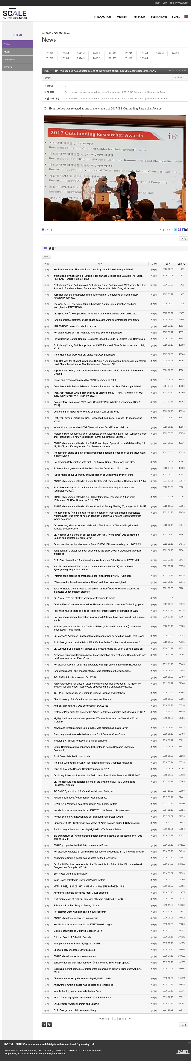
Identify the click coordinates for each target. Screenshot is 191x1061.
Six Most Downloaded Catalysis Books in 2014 (78, 930)
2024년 (65, 53)
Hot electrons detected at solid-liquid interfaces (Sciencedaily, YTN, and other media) (99, 851)
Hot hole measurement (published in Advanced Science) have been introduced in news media (99, 618)
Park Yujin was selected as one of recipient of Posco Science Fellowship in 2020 (96, 610)
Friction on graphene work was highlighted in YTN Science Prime (87, 829)
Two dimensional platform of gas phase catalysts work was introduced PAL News (96, 319)
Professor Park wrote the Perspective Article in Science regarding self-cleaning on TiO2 (99, 711)
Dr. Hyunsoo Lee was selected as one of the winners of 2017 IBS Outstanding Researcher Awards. (107, 71)
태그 (49, 1024)
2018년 (160, 53)
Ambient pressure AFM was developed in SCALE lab (81, 705)
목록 (183, 238)
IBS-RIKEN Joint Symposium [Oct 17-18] (76, 677)
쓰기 (183, 1024)
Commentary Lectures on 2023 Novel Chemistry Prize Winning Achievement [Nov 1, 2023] (97, 403)
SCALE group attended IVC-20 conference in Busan (81, 845)
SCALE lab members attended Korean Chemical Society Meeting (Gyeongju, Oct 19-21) (100, 506)
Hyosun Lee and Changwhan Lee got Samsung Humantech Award (88, 816)
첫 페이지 (105, 1018)
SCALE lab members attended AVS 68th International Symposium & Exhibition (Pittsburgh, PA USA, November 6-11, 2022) (94, 498)
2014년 (81, 58)
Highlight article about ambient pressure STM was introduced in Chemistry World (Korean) (95, 720)
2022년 (96, 53)
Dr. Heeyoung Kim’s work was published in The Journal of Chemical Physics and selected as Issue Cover (96, 527)
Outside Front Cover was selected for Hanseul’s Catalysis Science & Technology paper (99, 604)
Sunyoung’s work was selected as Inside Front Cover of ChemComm (89, 734)
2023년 (81, 53)
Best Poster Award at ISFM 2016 (70, 873)
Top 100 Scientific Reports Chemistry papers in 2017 (81, 768)
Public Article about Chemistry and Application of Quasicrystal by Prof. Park (93, 474)
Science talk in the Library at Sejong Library (76, 905)
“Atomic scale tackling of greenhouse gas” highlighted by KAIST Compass (92, 575)
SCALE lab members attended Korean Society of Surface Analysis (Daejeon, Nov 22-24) (100, 481)
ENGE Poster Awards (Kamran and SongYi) (76, 1003)
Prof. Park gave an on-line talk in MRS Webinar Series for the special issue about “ (97, 642)
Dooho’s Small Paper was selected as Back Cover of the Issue (86, 411)
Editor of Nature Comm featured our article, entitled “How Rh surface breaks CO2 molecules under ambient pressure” (96, 590)
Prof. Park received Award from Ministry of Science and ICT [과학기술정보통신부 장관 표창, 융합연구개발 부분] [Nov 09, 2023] (98, 394)
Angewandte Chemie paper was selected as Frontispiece (83, 984)
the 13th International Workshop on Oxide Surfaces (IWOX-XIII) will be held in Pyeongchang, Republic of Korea (94, 568)
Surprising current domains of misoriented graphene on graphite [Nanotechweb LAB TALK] (98, 970)
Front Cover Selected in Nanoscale (72, 756)
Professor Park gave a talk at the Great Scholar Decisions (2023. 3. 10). (91, 468)
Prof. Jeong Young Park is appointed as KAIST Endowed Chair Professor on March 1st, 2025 (99, 347)
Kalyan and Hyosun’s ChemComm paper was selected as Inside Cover (91, 727)
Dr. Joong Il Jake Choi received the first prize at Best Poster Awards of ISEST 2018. (97, 775)
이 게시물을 (165, 229)
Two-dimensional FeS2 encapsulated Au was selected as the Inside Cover (92, 670)
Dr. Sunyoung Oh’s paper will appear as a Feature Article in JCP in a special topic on (98, 648)
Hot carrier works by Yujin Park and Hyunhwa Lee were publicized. (88, 332)
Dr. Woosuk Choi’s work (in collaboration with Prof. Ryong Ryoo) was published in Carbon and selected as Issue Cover (96, 536)
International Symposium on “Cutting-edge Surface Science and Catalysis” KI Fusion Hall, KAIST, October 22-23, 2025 (98, 277)
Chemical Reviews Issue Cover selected (74, 949)
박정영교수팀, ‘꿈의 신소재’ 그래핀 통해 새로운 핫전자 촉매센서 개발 (89, 886)
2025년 (49, 53)
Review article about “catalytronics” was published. (80, 797)
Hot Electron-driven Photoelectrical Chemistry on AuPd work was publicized (93, 269)
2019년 (144, 53)
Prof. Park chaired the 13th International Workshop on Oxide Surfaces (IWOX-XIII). (97, 560)
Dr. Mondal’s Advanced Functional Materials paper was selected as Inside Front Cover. (99, 635)
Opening (8, 67)
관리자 (47, 77)
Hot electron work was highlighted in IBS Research (80, 911)
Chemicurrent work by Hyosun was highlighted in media (82, 978)
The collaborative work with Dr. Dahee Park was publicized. (84, 354)
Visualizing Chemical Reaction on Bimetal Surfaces (80, 740)
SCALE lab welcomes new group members (76, 918)
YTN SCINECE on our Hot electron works (75, 326)
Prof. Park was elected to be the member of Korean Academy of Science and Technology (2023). (94, 489)
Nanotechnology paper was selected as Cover (77, 991)
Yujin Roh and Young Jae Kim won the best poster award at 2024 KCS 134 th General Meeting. (98, 372)
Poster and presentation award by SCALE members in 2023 (85, 380)
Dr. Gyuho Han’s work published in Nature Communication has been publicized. (95, 313)
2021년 (112, 53)
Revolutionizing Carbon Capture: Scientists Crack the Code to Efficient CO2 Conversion (99, 338)
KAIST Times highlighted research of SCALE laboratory (82, 997)
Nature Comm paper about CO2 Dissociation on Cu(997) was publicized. (92, 427)
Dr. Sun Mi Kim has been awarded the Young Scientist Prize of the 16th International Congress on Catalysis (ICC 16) (98, 866)
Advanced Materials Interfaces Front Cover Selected (81, 892)
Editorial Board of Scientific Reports (72, 937)
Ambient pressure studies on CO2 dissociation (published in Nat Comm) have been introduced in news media (97, 628)
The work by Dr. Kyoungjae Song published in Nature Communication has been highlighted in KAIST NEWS (95, 305)
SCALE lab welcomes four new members (75, 956)
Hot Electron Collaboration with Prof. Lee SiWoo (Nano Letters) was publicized (94, 462)
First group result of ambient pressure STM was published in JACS (88, 899)
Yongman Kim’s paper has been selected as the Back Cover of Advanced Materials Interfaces (97, 552)
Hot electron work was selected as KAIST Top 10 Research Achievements (92, 810)
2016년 (49, 58)
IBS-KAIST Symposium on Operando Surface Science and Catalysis (89, 692)
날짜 (168, 263)
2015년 (65, 58)
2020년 (128, 53)
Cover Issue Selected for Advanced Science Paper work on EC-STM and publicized (97, 386)
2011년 (128, 58)
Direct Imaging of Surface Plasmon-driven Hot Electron (82, 699)
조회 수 (182, 263)
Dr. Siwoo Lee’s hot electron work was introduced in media (84, 598)
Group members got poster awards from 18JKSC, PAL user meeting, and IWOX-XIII (97, 544)
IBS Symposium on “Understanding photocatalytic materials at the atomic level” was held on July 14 (98, 837)
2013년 (96, 58)
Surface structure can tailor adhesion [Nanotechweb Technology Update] (92, 962)
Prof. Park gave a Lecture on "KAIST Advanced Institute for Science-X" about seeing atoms (98, 419)
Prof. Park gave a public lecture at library (75, 1010)
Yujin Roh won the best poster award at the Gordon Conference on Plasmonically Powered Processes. (96, 296)
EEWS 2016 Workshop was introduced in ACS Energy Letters (85, 803)
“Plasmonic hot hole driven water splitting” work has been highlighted (90, 582)
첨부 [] (48, 229)
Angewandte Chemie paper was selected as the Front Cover (85, 857)
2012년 (112, 58)
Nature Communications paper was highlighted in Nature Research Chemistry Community (94, 748)
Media (7, 51)
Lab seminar (10, 59)
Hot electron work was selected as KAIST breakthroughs (83, 924)
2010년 (144, 58)
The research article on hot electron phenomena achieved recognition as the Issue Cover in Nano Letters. (100, 454)
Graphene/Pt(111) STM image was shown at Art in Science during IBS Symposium (97, 822)
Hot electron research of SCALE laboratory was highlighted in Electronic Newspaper (97, 664)
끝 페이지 (125, 1018)
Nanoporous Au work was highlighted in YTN (77, 943)
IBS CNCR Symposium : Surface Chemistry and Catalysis (83, 791)
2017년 (175, 53)
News (7, 44)
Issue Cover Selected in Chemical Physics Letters (79, 879)
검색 (44, 1024)
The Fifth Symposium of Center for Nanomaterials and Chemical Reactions (93, 762)
